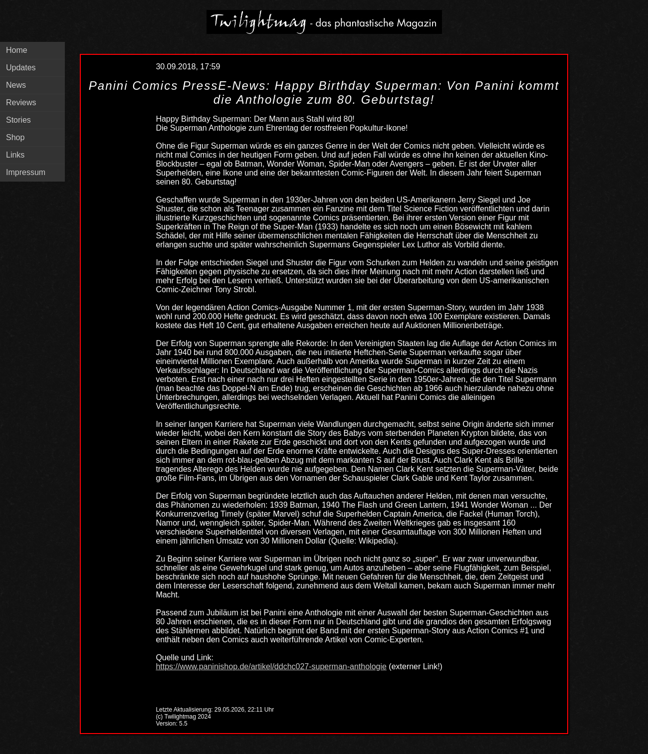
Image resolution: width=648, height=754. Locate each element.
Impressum (25, 172)
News (16, 85)
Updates (21, 67)
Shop (15, 137)
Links (15, 155)
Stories (18, 120)
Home (16, 50)
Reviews (21, 102)
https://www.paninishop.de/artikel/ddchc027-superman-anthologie (271, 666)
